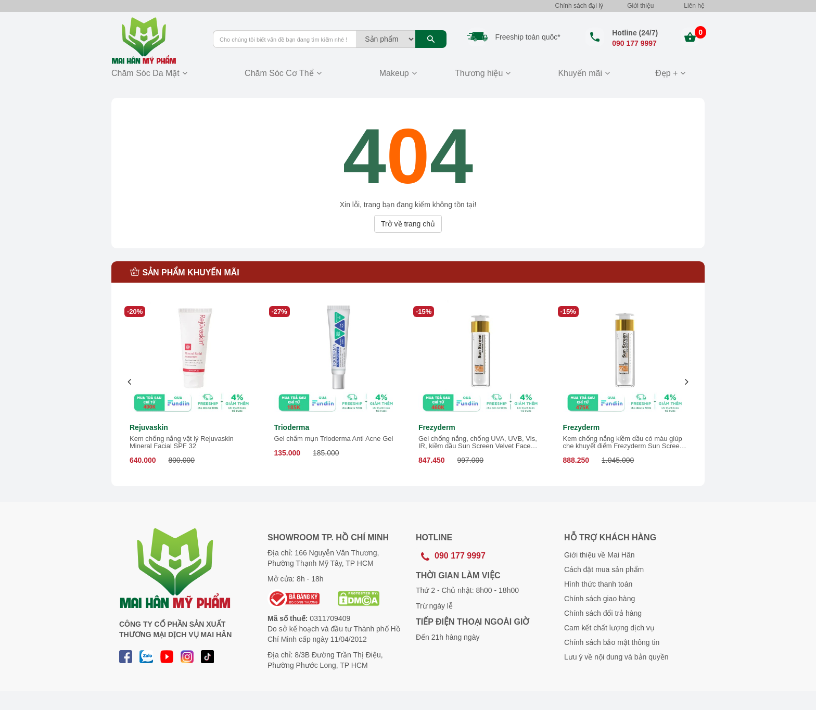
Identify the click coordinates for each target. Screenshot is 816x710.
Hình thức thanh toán (598, 584)
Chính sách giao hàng (599, 598)
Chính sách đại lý (579, 5)
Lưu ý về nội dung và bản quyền (616, 657)
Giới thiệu (640, 5)
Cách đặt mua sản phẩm (604, 569)
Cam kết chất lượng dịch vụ (609, 628)
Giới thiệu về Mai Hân (599, 555)
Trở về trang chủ (408, 224)
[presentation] (130, 382)
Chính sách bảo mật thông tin (611, 642)
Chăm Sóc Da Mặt (145, 73)
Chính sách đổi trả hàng (603, 613)
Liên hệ (694, 5)
